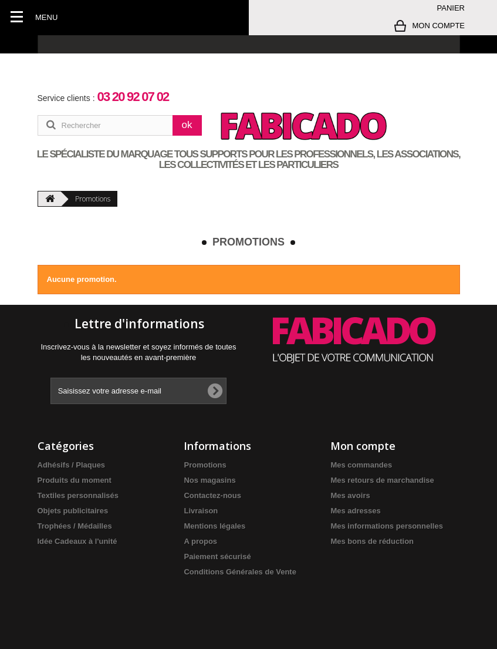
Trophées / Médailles (75, 526)
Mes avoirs (350, 495)
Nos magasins (209, 480)
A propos (200, 541)
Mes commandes (361, 464)
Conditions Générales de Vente (240, 571)
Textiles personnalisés (78, 495)
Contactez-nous (212, 495)
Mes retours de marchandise (382, 480)
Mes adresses (355, 510)
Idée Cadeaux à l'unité (77, 541)
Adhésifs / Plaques (72, 464)
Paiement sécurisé (217, 556)
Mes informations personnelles (386, 526)
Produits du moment (74, 480)
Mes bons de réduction (372, 541)
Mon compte (362, 446)
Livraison (201, 510)
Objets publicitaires (73, 510)
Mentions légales (214, 526)
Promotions (205, 464)
